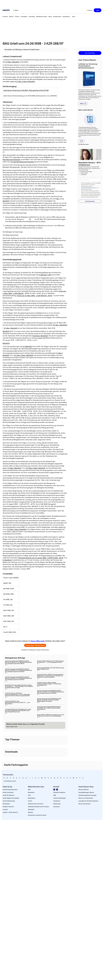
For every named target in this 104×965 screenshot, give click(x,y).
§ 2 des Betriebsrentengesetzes (22, 162)
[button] (15, 10)
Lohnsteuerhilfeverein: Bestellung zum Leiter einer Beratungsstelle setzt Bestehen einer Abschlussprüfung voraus (18, 710)
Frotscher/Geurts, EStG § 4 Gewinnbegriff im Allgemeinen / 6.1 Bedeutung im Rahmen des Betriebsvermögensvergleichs (50, 676)
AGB (99, 183)
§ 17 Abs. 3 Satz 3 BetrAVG (25, 81)
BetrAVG (6, 331)
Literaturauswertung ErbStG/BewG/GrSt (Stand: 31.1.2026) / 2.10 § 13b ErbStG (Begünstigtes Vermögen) (49, 700)
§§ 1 (57, 199)
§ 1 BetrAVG (27, 346)
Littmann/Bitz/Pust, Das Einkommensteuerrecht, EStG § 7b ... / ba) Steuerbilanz (17, 702)
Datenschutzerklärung (86, 188)
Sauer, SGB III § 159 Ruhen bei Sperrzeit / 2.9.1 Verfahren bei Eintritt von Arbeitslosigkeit (50, 715)
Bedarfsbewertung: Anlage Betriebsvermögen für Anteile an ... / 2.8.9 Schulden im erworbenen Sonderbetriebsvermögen (19, 686)
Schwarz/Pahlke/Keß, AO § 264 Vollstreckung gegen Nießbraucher (50, 668)
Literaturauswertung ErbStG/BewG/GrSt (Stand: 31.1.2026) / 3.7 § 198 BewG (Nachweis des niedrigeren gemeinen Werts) (18, 662)
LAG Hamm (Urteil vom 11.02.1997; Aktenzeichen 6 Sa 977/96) (26, 90)
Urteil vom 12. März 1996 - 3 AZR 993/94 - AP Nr (34, 295)
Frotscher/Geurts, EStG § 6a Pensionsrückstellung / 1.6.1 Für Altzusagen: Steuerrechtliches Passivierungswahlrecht (17, 694)
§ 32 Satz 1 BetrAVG (40, 336)
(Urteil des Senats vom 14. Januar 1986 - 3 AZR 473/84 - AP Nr (40, 558)
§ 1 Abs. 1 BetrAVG (12, 62)
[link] (5, 16)
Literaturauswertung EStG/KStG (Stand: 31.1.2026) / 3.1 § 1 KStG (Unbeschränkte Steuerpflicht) (49, 708)
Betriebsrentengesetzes (11, 159)
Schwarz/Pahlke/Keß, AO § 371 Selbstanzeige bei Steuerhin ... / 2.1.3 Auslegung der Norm (50, 661)
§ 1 (64, 527)
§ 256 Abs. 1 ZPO (45, 275)
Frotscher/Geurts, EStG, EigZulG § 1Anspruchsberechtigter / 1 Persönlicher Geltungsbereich (49, 684)
